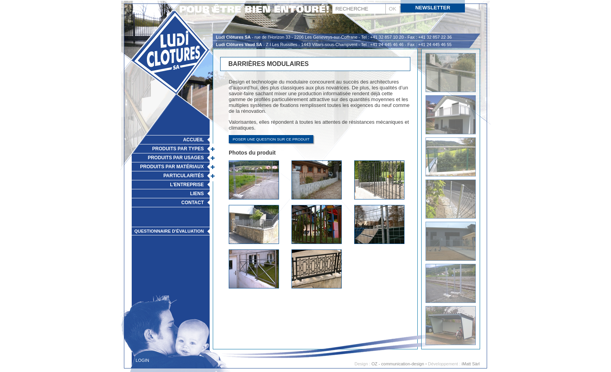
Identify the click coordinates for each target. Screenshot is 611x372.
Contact (192, 202)
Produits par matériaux (172, 166)
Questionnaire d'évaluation (169, 231)
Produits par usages (176, 157)
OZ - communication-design (397, 363)
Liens (197, 193)
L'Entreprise (187, 184)
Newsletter (432, 8)
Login (142, 360)
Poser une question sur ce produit (271, 139)
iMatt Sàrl (471, 363)
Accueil (193, 139)
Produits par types (178, 148)
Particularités (183, 175)
